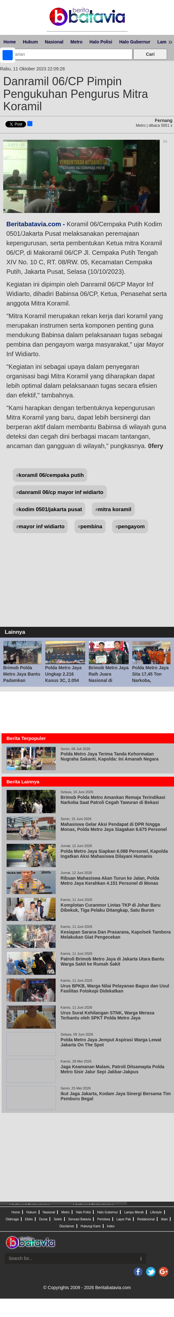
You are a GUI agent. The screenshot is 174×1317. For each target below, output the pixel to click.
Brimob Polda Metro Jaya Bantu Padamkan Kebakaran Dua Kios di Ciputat (21, 680)
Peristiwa (103, 1219)
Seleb (58, 1219)
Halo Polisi (101, 41)
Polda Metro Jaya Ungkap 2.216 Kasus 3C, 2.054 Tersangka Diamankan (63, 680)
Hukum (30, 41)
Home (9, 41)
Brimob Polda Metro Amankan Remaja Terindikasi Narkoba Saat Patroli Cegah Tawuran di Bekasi (113, 800)
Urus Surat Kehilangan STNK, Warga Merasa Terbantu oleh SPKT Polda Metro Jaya (107, 1015)
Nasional (54, 41)
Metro (76, 41)
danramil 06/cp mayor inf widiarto (61, 492)
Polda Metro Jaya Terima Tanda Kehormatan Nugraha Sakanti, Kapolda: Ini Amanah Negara (109, 756)
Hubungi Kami (91, 1226)
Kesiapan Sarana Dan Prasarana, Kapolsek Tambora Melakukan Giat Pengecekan (116, 934)
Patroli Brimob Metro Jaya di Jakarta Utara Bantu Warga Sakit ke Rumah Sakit (112, 961)
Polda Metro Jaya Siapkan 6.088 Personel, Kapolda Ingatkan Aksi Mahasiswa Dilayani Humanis (114, 854)
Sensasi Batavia (79, 1219)
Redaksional (146, 1219)
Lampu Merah (134, 1212)
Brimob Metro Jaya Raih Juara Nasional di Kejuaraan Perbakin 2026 (109, 680)
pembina (91, 527)
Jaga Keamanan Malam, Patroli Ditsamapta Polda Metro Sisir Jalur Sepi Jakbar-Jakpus (112, 1069)
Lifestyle (156, 1212)
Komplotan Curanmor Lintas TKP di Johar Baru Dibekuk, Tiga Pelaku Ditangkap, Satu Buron (111, 908)
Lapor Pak (124, 1219)
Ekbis (29, 1219)
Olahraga (12, 1219)
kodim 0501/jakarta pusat (50, 509)
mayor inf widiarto (42, 527)
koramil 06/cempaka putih (51, 475)
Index (110, 1226)
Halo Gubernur (134, 41)
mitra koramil (114, 509)
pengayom (131, 527)
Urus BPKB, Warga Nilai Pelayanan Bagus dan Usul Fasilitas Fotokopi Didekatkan (115, 988)
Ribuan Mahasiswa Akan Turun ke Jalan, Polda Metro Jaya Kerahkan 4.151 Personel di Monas (110, 881)
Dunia (43, 1219)
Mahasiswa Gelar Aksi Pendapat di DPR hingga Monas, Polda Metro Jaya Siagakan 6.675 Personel (114, 827)
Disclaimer (66, 1226)
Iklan (164, 1219)
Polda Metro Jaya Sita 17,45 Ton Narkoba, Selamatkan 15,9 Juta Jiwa (150, 680)
